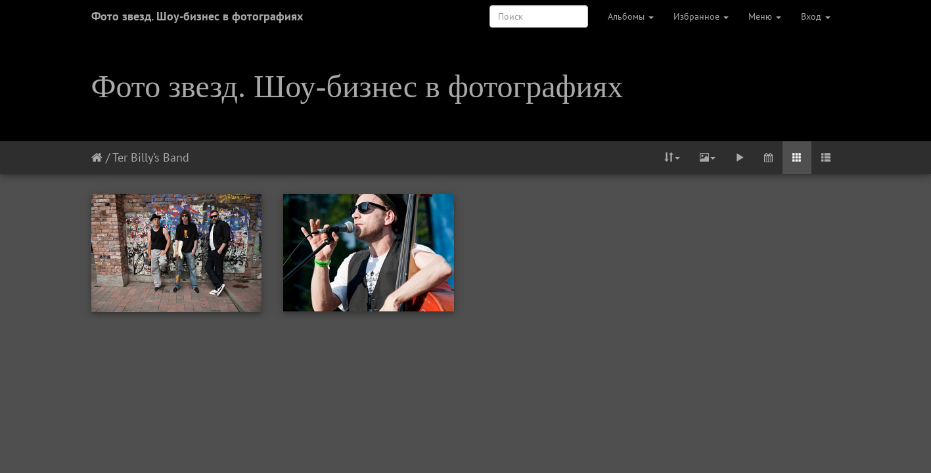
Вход (815, 16)
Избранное (701, 16)
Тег (119, 157)
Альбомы (631, 16)
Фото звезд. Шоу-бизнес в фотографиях (197, 16)
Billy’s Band (160, 157)
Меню (764, 16)
